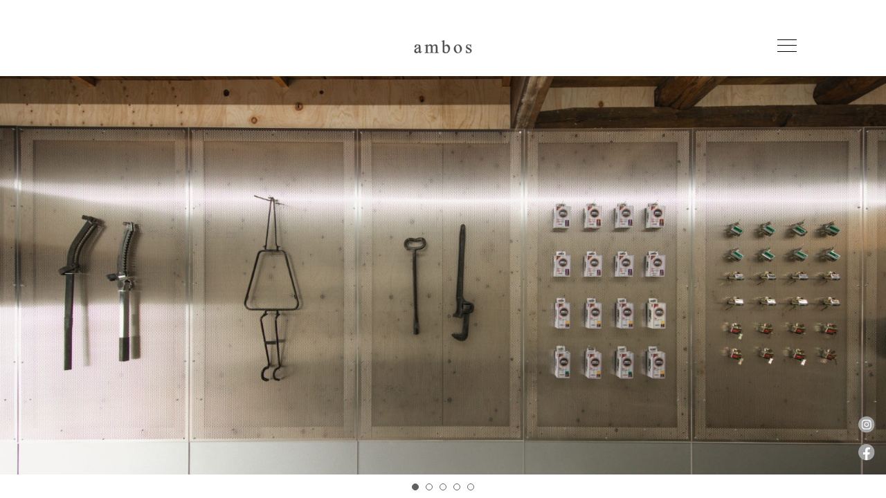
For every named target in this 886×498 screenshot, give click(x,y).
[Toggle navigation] (787, 46)
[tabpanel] (443, 287)
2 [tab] (429, 486)
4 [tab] (456, 486)
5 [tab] (470, 486)
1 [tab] (415, 486)
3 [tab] (443, 486)
